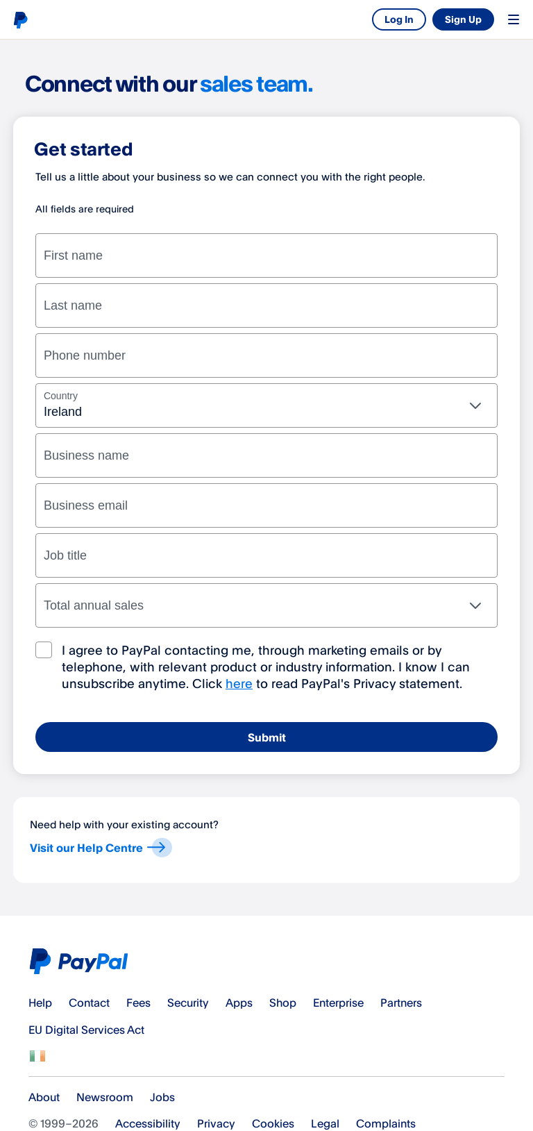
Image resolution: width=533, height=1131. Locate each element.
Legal (325, 1123)
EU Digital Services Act (86, 1030)
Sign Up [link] (463, 19)
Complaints (386, 1123)
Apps (239, 1002)
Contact (89, 1002)
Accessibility (147, 1123)
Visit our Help (100, 849)
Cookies (273, 1123)
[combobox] (266, 405)
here (239, 683)
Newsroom (104, 1097)
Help (40, 1002)
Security (188, 1002)
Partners (401, 1002)
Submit (267, 737)
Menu (513, 19)
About (44, 1097)
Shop (282, 1002)
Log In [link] (399, 19)
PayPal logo (20, 19)
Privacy (216, 1123)
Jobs (162, 1097)
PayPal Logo (81, 961)
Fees (138, 1002)
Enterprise (338, 1002)
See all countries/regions (37, 1056)
